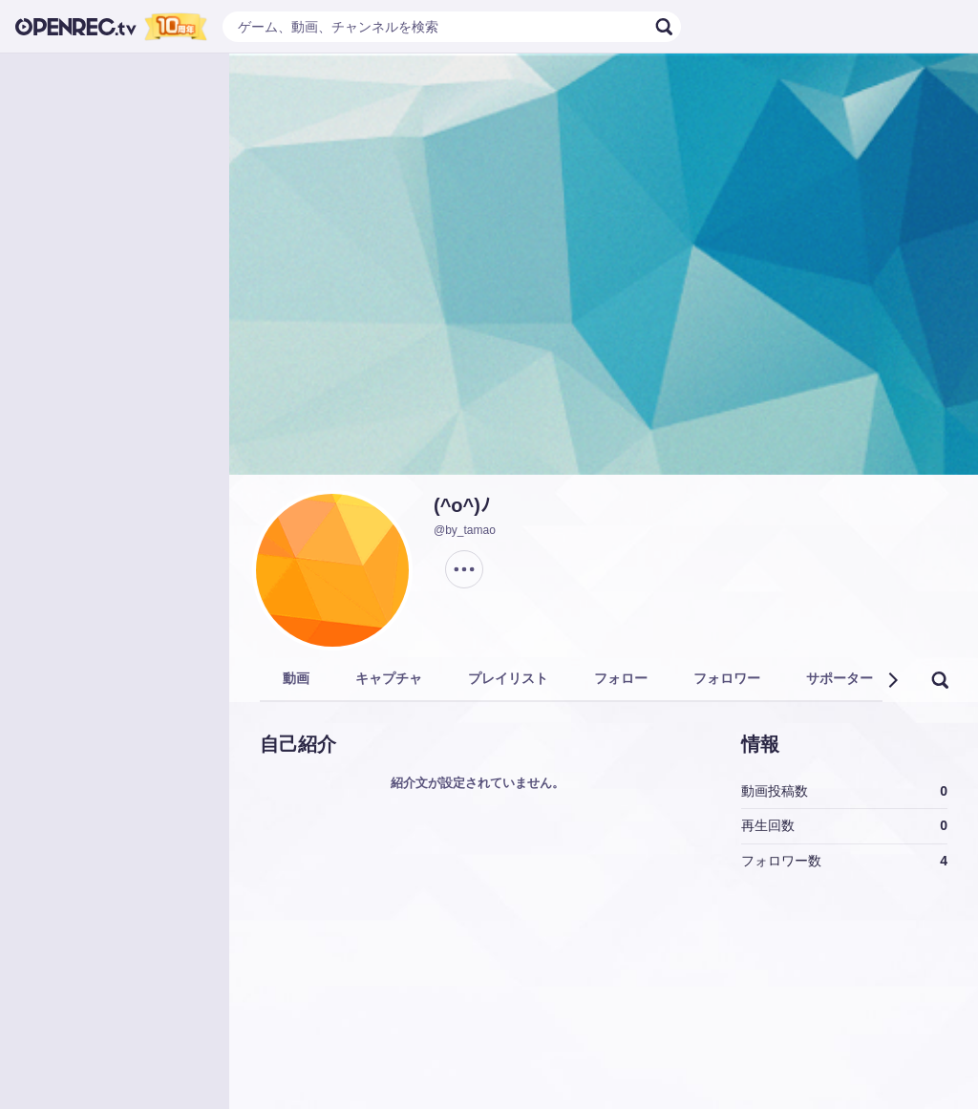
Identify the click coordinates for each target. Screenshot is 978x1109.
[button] (892, 680)
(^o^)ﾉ (462, 505)
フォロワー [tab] (726, 678)
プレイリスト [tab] (508, 678)
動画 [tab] (296, 678)
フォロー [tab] (621, 678)
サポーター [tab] (839, 678)
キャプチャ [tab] (388, 678)
